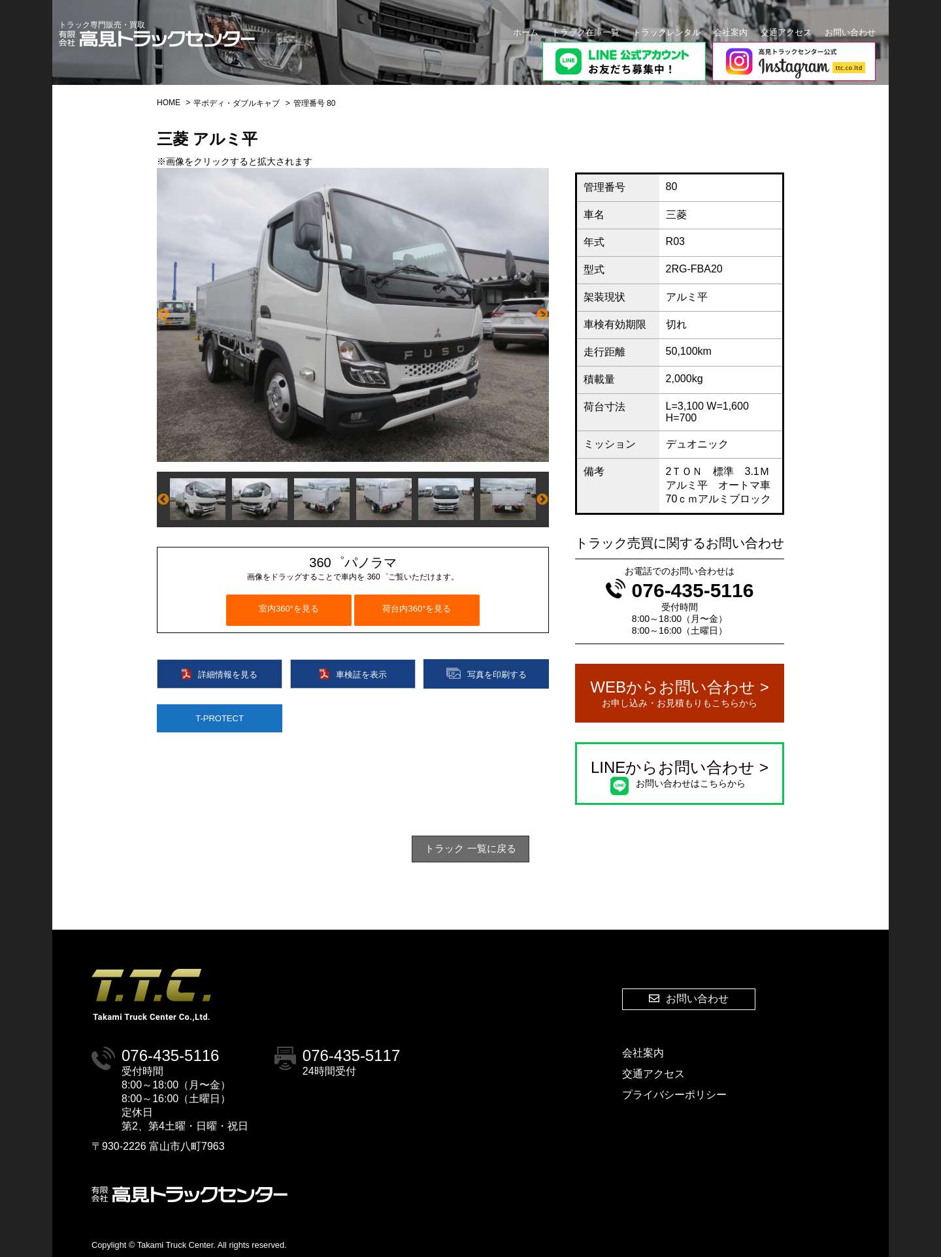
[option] (353, 315)
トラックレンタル (667, 32)
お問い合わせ (850, 32)
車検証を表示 (353, 673)
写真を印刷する (486, 673)
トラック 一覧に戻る (470, 848)
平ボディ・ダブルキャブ (236, 103)
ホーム (525, 32)
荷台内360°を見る (416, 608)
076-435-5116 (680, 590)
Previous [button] (163, 314)
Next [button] (542, 314)
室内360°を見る (289, 608)
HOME (168, 102)
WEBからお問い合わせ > (679, 694)
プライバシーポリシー (674, 1094)
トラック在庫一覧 (585, 32)
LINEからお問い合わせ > (679, 774)
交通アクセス (786, 32)
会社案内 (731, 32)
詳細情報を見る (219, 673)
